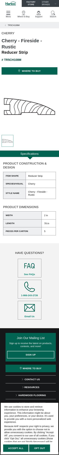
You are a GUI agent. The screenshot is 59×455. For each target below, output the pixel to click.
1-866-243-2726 (30, 289)
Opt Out (39, 448)
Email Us (30, 310)
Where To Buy (30, 368)
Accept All (15, 448)
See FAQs (30, 268)
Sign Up (31, 354)
